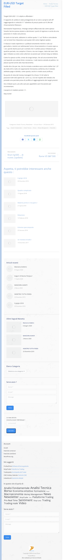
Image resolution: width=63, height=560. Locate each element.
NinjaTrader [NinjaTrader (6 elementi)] (24, 497)
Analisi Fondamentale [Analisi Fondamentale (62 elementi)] (16, 488)
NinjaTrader (7, 469)
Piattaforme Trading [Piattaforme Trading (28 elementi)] (42, 497)
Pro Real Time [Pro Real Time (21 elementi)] (11, 500)
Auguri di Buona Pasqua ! (23, 276)
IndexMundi (8, 478)
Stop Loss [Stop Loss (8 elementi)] (37, 500)
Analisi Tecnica (21, 124)
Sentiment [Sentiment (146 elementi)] (26, 500)
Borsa (34, 128)
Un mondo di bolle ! (25, 240)
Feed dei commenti (10, 454)
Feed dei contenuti (10, 451)
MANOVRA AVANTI (21, 285)
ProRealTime (8, 466)
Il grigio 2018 (22, 178)
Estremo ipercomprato (26, 227)
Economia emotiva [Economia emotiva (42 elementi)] (23, 491)
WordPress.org (8, 456)
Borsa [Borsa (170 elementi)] (8, 491)
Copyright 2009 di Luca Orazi (31, 553)
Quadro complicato (24, 190)
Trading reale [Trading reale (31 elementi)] (11, 503)
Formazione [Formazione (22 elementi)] (39, 491)
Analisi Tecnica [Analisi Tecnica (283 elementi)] (40, 488)
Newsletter (29, 124)
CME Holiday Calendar (11, 475)
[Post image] (9, 181)
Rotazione (21, 215)
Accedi (6, 448)
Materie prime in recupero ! (27, 203)
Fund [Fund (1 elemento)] (47, 491)
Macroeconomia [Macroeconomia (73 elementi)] (13, 494)
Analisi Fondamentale (16, 128)
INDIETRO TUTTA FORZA (22, 294)
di (38, 124)
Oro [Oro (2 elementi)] (30, 497)
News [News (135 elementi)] (47, 494)
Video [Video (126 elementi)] (22, 503)
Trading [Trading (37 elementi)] (46, 500)
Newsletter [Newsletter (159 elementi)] (11, 497)
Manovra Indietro (20, 267)
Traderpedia (7, 472)
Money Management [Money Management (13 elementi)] (33, 494)
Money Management (43, 128)
